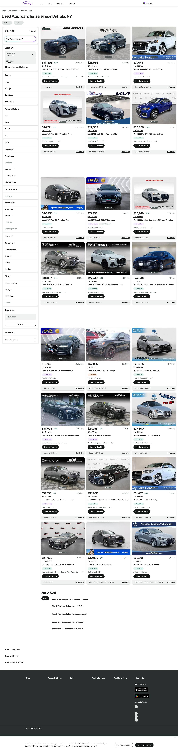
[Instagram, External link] (136, 716)
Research (60, 3)
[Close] (175, 738)
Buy (42, 3)
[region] (89, 743)
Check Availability (50, 81)
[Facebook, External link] (136, 710)
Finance (72, 3)
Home (4, 11)
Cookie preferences (124, 745)
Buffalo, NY (23, 11)
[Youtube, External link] (136, 713)
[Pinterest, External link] (136, 720)
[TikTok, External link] (136, 706)
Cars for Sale (12, 11)
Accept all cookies (144, 745)
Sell (50, 3)
